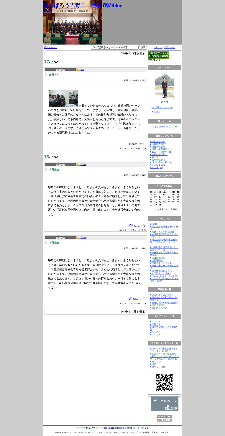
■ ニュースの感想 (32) (161, 152)
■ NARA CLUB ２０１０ (163, 276)
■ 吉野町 (154, 224)
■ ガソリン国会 (157, 367)
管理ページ (169, 47)
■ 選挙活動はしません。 (162, 270)
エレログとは (101, 428)
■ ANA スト (155, 361)
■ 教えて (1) (156, 157)
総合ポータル (50, 47)
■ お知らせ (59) (157, 141)
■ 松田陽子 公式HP (160, 273)
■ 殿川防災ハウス (158, 308)
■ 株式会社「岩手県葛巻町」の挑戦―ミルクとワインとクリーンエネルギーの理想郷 (164, 356)
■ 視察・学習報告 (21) (161, 149)
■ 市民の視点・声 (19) (161, 162)
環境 (82, 70)
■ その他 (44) (156, 167)
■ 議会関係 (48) (157, 146)
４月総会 (54, 169)
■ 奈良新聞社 (156, 260)
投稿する (158, 47)
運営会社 (112, 428)
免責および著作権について (128, 428)
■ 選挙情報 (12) (157, 159)
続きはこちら (137, 143)
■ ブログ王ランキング (161, 263)
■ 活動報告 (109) (158, 144)
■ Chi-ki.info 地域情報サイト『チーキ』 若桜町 (164, 350)
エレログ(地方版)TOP (86, 428)
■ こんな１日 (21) (158, 165)
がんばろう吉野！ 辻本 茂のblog (82, 5)
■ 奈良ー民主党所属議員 (162, 232)
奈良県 (83, 165)
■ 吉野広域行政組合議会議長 (164, 302)
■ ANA (153, 364)
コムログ (123, 432)
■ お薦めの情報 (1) (159, 154)
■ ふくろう (155, 321)
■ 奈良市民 (155, 324)
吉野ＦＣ (54, 74)
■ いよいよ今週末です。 (162, 295)
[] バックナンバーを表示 (164, 209)
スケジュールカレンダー (164, 126)
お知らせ (144, 428)
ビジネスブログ (134, 432)
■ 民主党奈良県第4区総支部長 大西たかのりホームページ (164, 242)
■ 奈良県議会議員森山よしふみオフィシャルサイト (164, 248)
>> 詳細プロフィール (162, 107)
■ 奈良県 (156, 112)
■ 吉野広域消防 (157, 257)
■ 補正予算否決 (157, 305)
